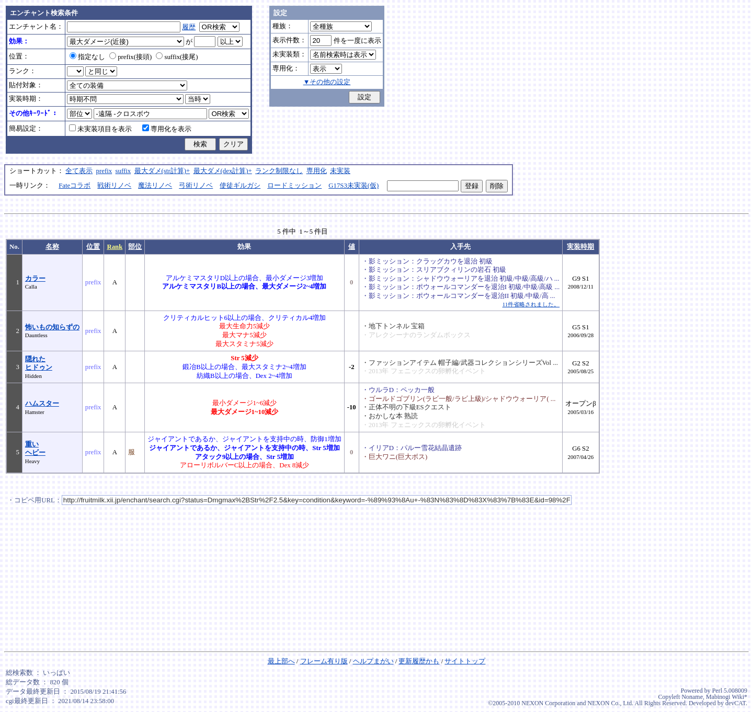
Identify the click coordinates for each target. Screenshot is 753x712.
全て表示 (79, 171)
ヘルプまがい (373, 661)
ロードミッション (294, 185)
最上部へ (281, 661)
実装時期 (580, 246)
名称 (52, 246)
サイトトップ (464, 661)
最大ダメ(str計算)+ (162, 171)
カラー (35, 278)
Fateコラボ (74, 185)
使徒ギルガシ (240, 185)
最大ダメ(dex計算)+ (222, 171)
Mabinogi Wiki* (726, 696)
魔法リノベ (155, 185)
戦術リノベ (114, 185)
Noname (692, 696)
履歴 (189, 27)
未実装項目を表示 (100, 129)
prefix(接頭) (130, 57)
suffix (123, 171)
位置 (93, 246)
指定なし (87, 57)
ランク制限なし (279, 171)
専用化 (316, 171)
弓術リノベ (196, 185)
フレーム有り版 (324, 661)
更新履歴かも (418, 661)
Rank (114, 246)
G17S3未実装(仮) (353, 185)
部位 (135, 246)
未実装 (340, 171)
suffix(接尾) (177, 57)
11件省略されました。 (531, 304)
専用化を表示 (166, 129)
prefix (104, 171)
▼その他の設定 (327, 82)
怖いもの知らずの (52, 327)
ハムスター (42, 403)
